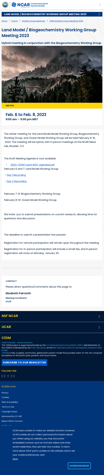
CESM (4, 353)
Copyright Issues (9, 411)
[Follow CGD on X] (3, 376)
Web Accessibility (10, 402)
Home (4, 21)
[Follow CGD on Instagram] (12, 376)
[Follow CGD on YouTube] (9, 376)
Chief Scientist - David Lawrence (17, 342)
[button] (99, 14)
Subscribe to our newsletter (24, 362)
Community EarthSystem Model (39, 4)
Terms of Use (8, 406)
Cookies (5, 397)
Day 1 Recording (16, 175)
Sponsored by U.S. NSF (12, 416)
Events (15, 21)
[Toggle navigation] (100, 4)
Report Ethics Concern (12, 421)
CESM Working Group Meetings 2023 (66, 21)
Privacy (5, 392)
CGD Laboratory (38, 347)
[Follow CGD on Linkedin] (14, 376)
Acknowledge (79, 465)
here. (15, 458)
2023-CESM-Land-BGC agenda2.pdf (33, 164)
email (8, 301)
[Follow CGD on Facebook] (5, 376)
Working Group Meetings (33, 21)
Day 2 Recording (17, 181)
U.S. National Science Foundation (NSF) (64, 345)
